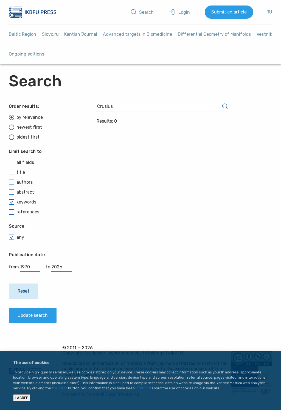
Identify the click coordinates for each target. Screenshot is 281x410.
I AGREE (59, 388)
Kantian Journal (80, 34)
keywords (22, 202)
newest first (25, 127)
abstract (21, 192)
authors (21, 182)
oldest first (24, 137)
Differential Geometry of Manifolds (214, 34)
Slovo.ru (50, 34)
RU (269, 12)
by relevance (26, 117)
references (24, 212)
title (17, 172)
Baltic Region (22, 34)
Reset (23, 291)
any (16, 237)
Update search (33, 315)
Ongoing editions (26, 54)
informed (143, 388)
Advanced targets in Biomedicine (137, 34)
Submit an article (229, 12)
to (59, 266)
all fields (21, 162)
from (24, 266)
